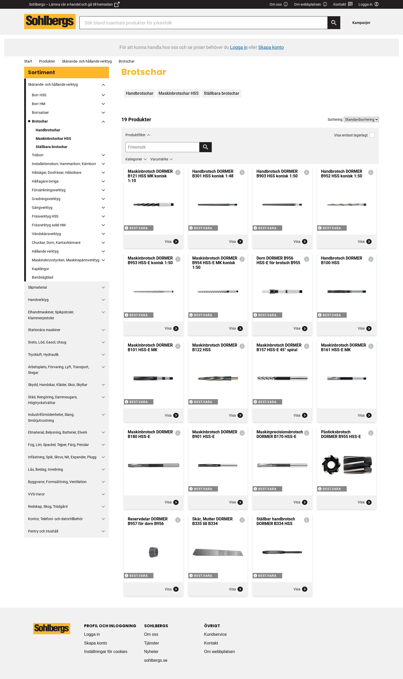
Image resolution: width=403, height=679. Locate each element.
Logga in (92, 634)
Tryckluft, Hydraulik (43, 355)
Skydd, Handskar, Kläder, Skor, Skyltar (57, 385)
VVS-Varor (36, 494)
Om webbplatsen (310, 4)
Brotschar (127, 61)
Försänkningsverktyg (49, 190)
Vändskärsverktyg (46, 234)
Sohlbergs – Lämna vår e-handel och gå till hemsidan (74, 4)
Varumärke (159, 159)
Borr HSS (39, 95)
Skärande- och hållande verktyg (87, 61)
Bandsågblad (42, 277)
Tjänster (151, 643)
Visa (172, 241)
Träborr (38, 155)
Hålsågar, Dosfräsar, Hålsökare (56, 172)
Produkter (47, 61)
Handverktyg (38, 300)
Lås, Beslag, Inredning (45, 469)
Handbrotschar (48, 130)
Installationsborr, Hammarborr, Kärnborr (64, 164)
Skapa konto (95, 643)
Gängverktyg (42, 207)
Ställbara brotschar (51, 147)
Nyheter (151, 651)
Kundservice (215, 634)
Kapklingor (40, 269)
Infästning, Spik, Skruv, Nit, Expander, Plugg (62, 457)
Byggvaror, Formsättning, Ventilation (57, 482)
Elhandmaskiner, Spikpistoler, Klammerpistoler (51, 315)
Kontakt (343, 4)
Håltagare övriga (45, 181)
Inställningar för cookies (105, 651)
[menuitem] (363, 22)
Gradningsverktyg (46, 199)
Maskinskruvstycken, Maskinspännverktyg (65, 260)
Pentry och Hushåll (43, 531)
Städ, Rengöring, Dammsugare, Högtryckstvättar (52, 400)
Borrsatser (40, 112)
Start (28, 61)
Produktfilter (135, 135)
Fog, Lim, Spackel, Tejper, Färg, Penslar (58, 445)
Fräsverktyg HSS (45, 216)
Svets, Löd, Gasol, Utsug (47, 342)
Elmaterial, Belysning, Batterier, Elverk (57, 432)
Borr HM (38, 104)
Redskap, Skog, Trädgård (48, 506)
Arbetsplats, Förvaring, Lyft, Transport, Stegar (58, 370)
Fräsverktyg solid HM (49, 225)
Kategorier (133, 159)
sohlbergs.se (156, 660)
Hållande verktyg (45, 251)
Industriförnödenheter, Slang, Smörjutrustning (51, 417)
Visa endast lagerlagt (354, 135)
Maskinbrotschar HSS (53, 138)
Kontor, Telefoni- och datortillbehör (55, 519)
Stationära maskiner (44, 330)
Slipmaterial (37, 287)
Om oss (279, 4)
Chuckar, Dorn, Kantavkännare (56, 242)
